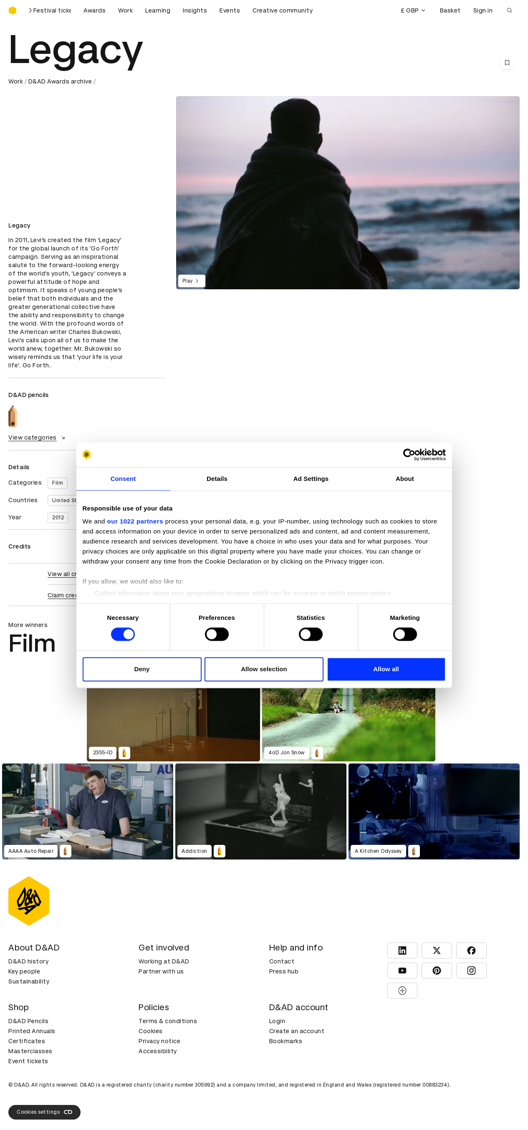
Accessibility (158, 1051)
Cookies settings (44, 1112)
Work (125, 10)
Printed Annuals (32, 1031)
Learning (157, 10)
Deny (141, 668)
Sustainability (28, 981)
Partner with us (161, 971)
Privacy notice (159, 1041)
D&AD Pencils (28, 1021)
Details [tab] (217, 478)
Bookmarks (286, 1041)
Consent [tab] (123, 478)
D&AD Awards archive (60, 81)
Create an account (297, 1031)
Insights (195, 10)
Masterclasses (30, 1051)
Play (191, 281)
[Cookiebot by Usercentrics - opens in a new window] (409, 454)
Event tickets (28, 1061)
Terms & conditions (168, 1021)
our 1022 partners (135, 521)
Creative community (283, 10)
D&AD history (28, 961)
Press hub (284, 971)
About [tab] (405, 478)
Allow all (386, 668)
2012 (58, 518)
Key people (24, 971)
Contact (282, 961)
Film (57, 483)
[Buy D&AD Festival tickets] (50, 10)
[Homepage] (12, 10)
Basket (450, 10)
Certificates (26, 1041)
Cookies (151, 1031)
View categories (37, 437)
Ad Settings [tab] (310, 478)
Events (230, 10)
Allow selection (264, 668)
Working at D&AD (164, 961)
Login (277, 1021)
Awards (94, 10)
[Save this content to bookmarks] (507, 62)
